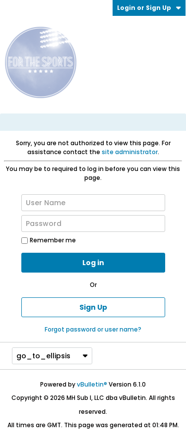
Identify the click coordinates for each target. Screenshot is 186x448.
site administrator (130, 152)
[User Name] (93, 202)
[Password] (93, 223)
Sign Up (93, 307)
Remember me (48, 240)
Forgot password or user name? (93, 329)
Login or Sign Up (149, 7)
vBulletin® (92, 384)
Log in (93, 263)
